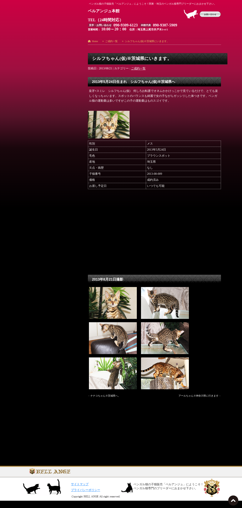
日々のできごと (31, 209)
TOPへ (234, 502)
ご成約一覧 (138, 68)
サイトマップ (80, 491)
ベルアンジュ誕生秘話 (35, 191)
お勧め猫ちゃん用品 (34, 160)
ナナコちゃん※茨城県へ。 (105, 395)
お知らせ (27, 167)
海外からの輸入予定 (34, 221)
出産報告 (27, 197)
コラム (25, 185)
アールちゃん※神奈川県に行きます (198, 395)
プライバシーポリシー (85, 497)
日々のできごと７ (32, 215)
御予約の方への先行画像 (37, 203)
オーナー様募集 (31, 179)
